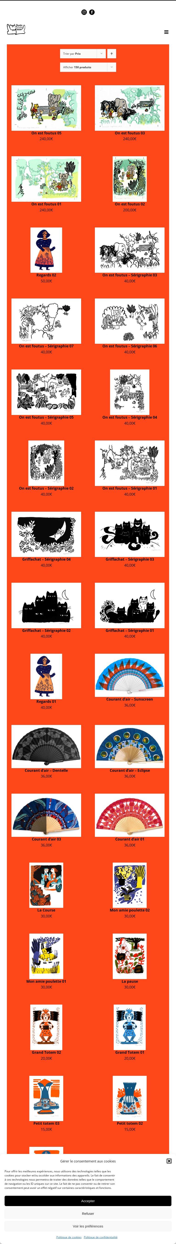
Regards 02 (46, 275)
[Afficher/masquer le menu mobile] (166, 32)
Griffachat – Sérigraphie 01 (130, 630)
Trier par (72, 54)
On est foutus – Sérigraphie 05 (46, 417)
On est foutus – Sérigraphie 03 (129, 275)
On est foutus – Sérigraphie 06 (129, 346)
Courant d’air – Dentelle (46, 770)
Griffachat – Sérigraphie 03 (130, 559)
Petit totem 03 (46, 1123)
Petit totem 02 (130, 1123)
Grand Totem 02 (46, 1052)
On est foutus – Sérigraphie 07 (46, 346)
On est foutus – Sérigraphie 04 (129, 417)
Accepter (88, 1201)
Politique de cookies (69, 1237)
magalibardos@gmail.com (98, 3)
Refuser (88, 1214)
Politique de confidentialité (101, 1237)
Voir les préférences (88, 1226)
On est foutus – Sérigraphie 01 (129, 488)
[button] (169, 1161)
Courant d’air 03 (46, 839)
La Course (46, 910)
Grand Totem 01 (129, 1052)
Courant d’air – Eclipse (130, 770)
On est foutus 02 (130, 204)
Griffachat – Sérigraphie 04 (46, 559)
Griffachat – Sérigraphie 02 (46, 630)
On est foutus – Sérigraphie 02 (46, 488)
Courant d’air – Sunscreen (129, 699)
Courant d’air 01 (129, 839)
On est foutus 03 (130, 133)
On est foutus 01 (46, 204)
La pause (130, 981)
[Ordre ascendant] (111, 53)
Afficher (77, 67)
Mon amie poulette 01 (46, 981)
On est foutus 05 (46, 133)
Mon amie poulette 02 (130, 910)
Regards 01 (46, 701)
